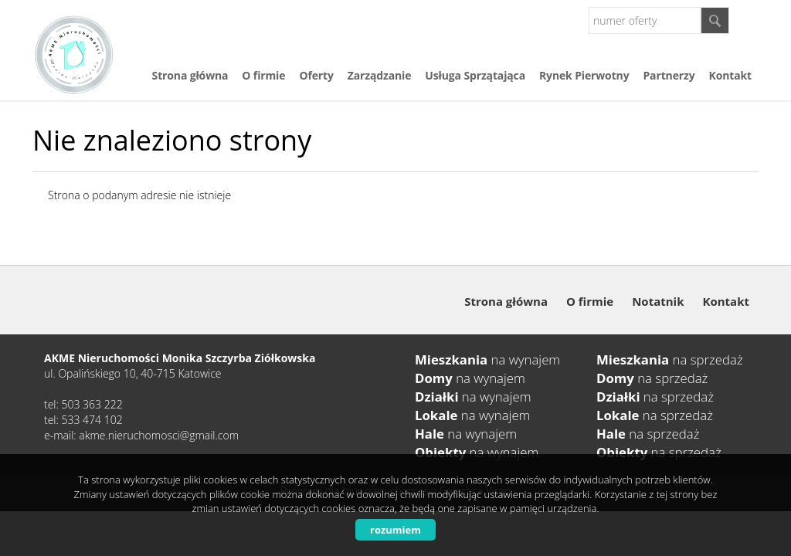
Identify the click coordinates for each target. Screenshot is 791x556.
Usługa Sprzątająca (475, 75)
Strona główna (190, 75)
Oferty (316, 75)
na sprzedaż (669, 359)
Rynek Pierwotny (584, 75)
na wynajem (487, 359)
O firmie (263, 75)
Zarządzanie (380, 75)
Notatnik (658, 301)
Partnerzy (668, 75)
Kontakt (730, 75)
